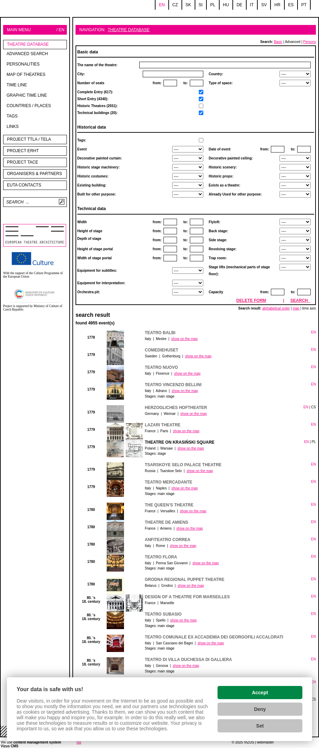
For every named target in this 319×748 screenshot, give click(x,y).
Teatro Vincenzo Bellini (173, 384)
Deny (260, 709)
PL (314, 442)
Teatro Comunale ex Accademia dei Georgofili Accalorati (214, 637)
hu (226, 4)
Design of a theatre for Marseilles (187, 596)
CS (313, 407)
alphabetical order (276, 308)
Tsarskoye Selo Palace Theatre (183, 464)
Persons (309, 42)
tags (12, 116)
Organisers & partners (34, 173)
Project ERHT (23, 150)
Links (13, 126)
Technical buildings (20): (97, 113)
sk (188, 4)
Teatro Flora (161, 557)
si (201, 4)
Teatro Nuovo (161, 367)
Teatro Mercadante (168, 482)
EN (313, 332)
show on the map (184, 339)
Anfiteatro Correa (167, 539)
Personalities (23, 64)
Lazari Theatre (162, 425)
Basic (278, 42)
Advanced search (27, 53)
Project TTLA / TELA (29, 139)
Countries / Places (29, 105)
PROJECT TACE (22, 162)
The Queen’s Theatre (169, 505)
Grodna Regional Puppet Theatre (184, 579)
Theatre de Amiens (166, 522)
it (252, 4)
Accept (260, 692)
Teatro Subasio (163, 614)
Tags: (81, 140)
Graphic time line (27, 95)
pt (304, 4)
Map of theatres (26, 74)
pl (212, 4)
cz (175, 4)
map (296, 308)
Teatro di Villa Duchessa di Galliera (188, 659)
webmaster (265, 742)
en (162, 4)
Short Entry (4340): (97, 106)
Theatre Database (28, 44)
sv (264, 4)
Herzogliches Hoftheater (176, 407)
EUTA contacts (24, 185)
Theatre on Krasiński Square (179, 442)
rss (79, 742)
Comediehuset (161, 350)
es (291, 4)
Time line (17, 84)
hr (277, 4)
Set (260, 726)
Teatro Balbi (160, 332)
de (239, 4)
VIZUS (249, 742)
